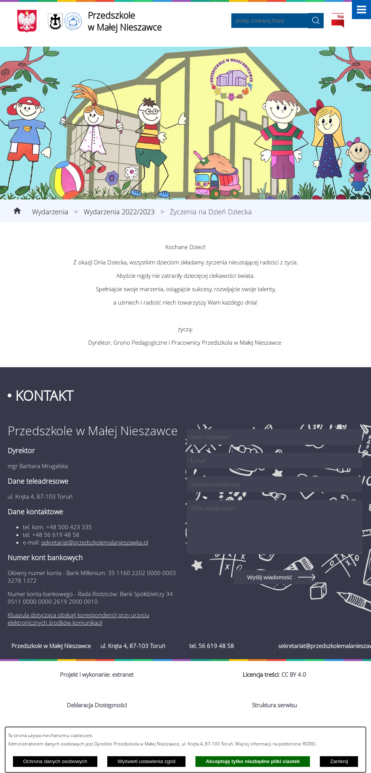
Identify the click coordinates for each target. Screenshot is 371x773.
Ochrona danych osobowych (55, 761)
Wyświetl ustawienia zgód (147, 761)
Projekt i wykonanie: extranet (97, 674)
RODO (309, 744)
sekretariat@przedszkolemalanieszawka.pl (94, 542)
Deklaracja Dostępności (97, 705)
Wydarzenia (50, 211)
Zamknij (339, 761)
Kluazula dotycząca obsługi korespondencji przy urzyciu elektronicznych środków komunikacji (78, 618)
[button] (361, 9)
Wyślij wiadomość (269, 577)
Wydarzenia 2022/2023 (119, 211)
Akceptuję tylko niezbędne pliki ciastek (253, 761)
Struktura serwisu (274, 705)
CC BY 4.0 (293, 674)
